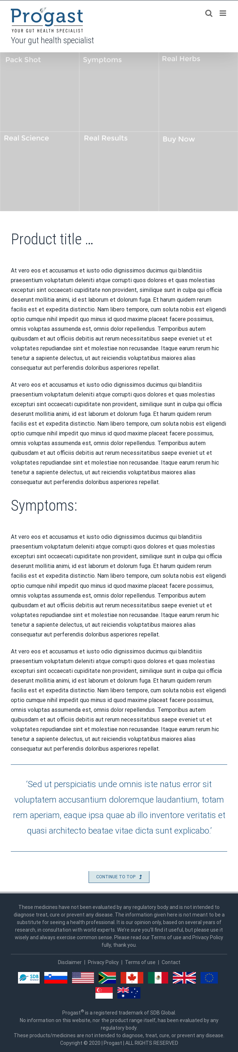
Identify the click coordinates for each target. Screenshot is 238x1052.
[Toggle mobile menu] (223, 13)
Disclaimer (70, 962)
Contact (171, 962)
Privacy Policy (103, 962)
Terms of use (140, 962)
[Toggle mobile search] (208, 13)
